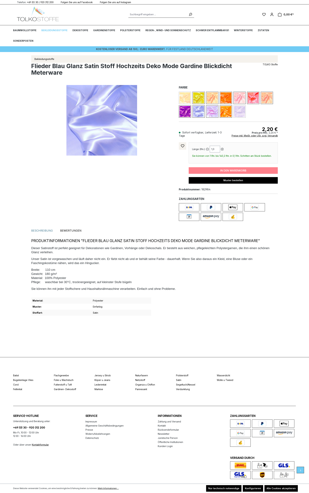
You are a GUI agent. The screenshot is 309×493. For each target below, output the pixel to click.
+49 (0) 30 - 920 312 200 (29, 427)
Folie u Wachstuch (63, 380)
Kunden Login (165, 446)
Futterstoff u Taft (63, 384)
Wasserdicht (223, 375)
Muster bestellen (233, 180)
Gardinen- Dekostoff (65, 389)
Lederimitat (100, 384)
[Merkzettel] (264, 14)
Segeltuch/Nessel (185, 384)
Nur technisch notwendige (223, 488)
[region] (102, 120)
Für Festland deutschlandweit (154, 49)
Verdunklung (183, 389)
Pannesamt (141, 389)
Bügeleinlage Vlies (23, 380)
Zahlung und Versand (169, 421)
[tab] (42, 230)
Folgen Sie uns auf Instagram (113, 2)
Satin (178, 380)
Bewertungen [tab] (71, 230)
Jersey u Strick (103, 375)
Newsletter (163, 433)
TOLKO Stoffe (270, 64)
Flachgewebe (61, 375)
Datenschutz (92, 438)
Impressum (91, 421)
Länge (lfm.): (198, 149)
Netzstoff (140, 380)
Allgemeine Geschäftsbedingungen (104, 425)
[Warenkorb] (286, 14)
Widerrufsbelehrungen (97, 433)
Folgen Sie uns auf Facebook (75, 2)
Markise (99, 389)
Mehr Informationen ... (108, 488)
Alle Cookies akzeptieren (281, 488)
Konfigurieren (253, 488)
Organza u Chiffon (145, 384)
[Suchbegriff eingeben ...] (157, 14)
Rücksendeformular (168, 429)
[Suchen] (190, 14)
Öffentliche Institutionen (170, 442)
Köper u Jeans (102, 380)
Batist (16, 375)
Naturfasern (141, 375)
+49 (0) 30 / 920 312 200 (40, 2)
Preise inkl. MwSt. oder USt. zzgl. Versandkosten (258, 135)
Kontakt (162, 425)
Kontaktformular (40, 444)
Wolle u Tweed (225, 380)
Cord (16, 384)
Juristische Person (168, 438)
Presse (89, 429)
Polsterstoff (182, 375)
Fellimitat (17, 389)
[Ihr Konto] (272, 14)
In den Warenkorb (233, 170)
